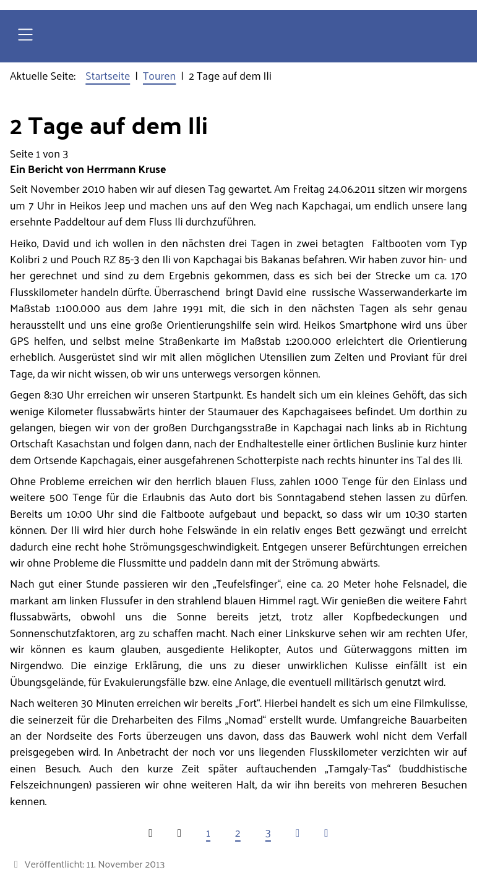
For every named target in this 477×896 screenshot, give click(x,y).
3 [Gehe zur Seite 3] (268, 832)
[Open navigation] (25, 36)
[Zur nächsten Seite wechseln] (297, 832)
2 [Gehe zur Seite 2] (238, 832)
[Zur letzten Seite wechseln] (326, 832)
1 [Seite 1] (208, 832)
